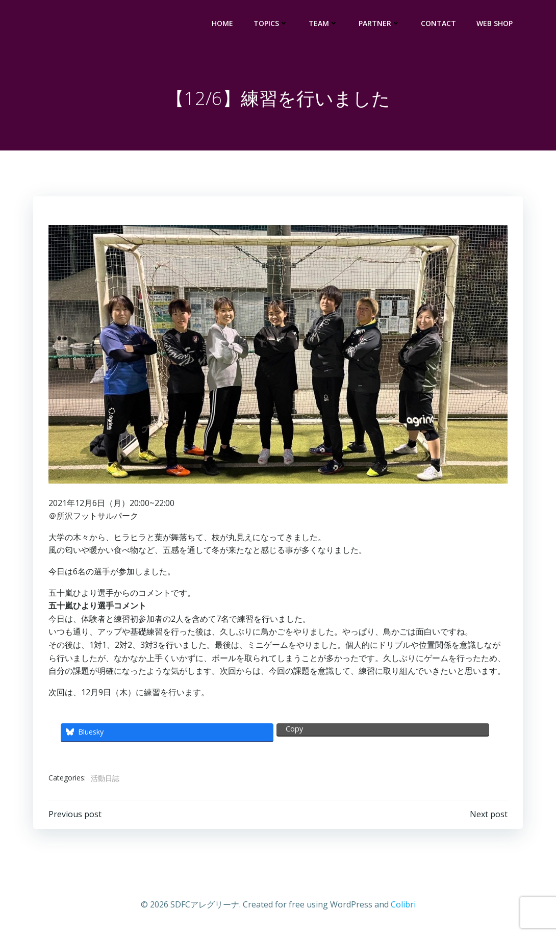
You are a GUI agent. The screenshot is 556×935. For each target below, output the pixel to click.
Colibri (403, 904)
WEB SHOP (494, 23)
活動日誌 (105, 778)
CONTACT (438, 23)
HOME (222, 23)
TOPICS (271, 23)
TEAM (323, 23)
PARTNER (379, 23)
